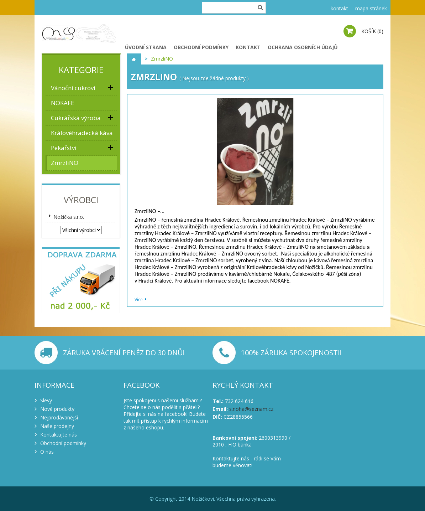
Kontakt (248, 47)
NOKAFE (62, 103)
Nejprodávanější (59, 417)
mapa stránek (371, 8)
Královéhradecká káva (82, 133)
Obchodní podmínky (201, 47)
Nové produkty (57, 409)
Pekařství (64, 148)
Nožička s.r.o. (68, 216)
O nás (47, 451)
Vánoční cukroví (73, 88)
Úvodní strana (146, 47)
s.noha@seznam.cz (251, 409)
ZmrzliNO (64, 163)
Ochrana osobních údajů (303, 47)
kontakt (339, 8)
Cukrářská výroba (76, 118)
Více (139, 299)
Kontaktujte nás (58, 434)
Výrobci (81, 200)
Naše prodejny (57, 426)
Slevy (46, 400)
